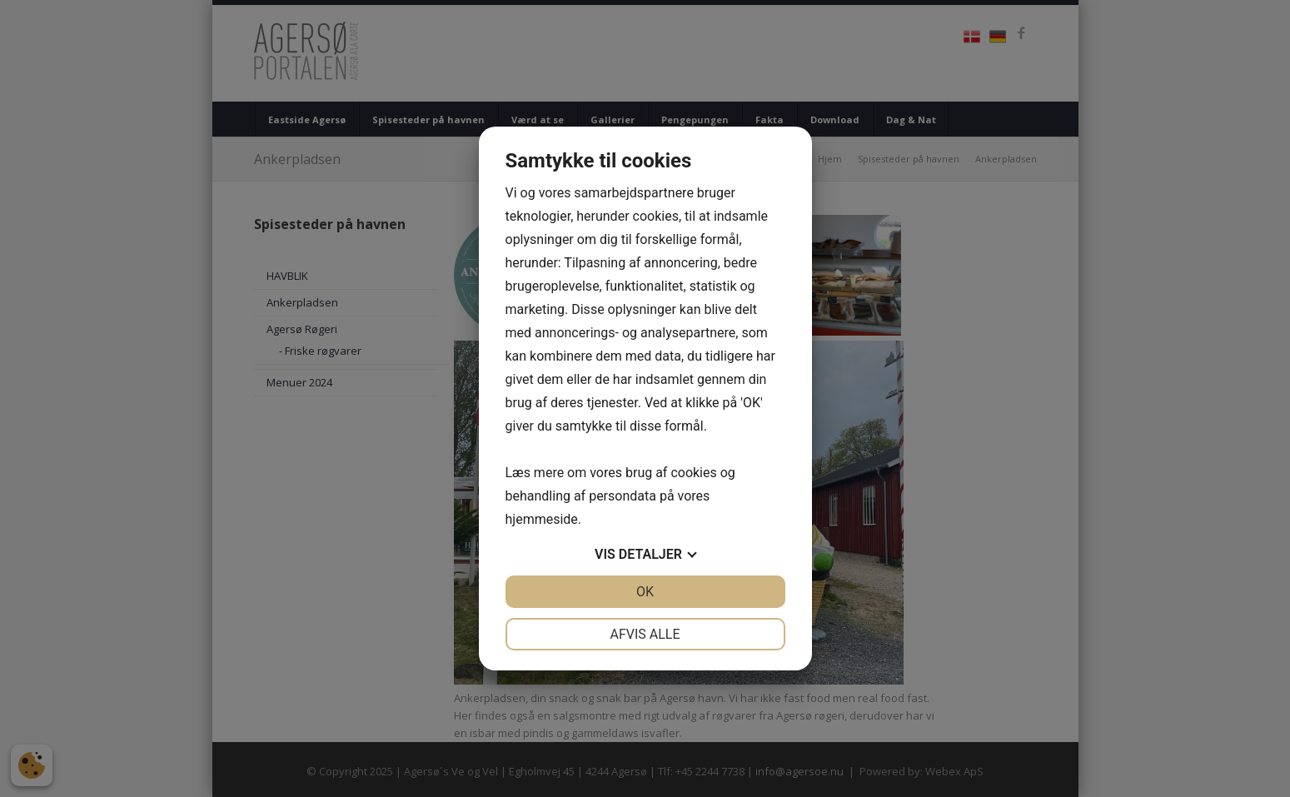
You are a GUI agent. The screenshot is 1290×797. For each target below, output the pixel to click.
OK (645, 592)
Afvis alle (645, 634)
